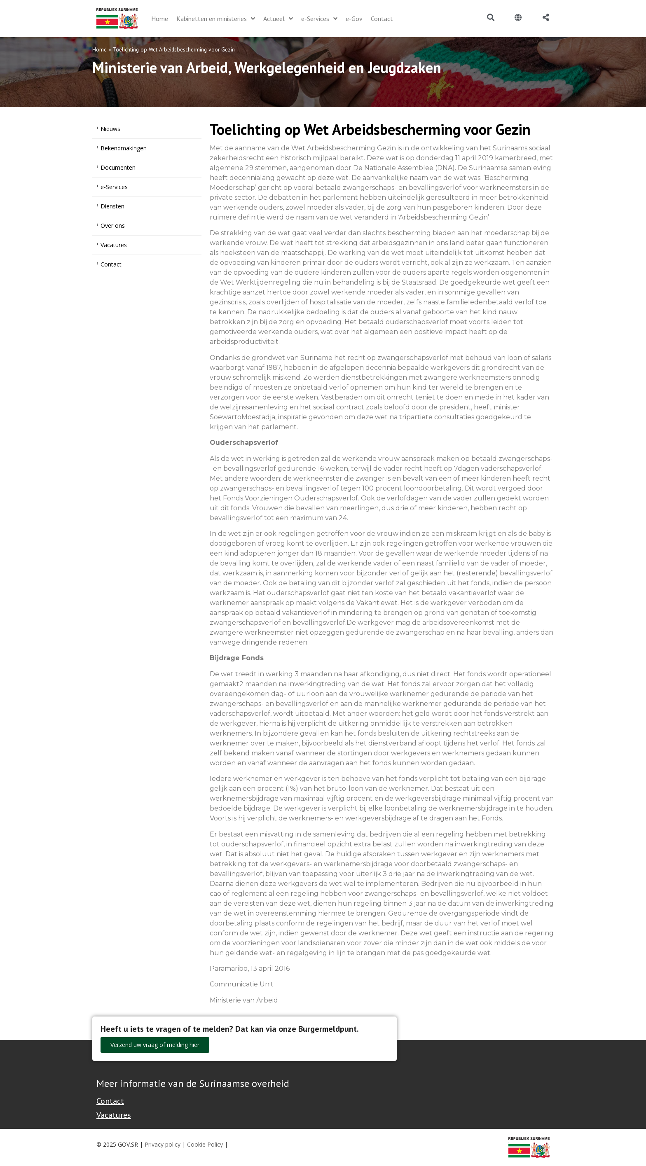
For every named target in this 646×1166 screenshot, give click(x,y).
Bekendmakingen (124, 148)
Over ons (113, 225)
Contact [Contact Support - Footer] (110, 1101)
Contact (111, 264)
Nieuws (110, 129)
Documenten (118, 167)
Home (99, 49)
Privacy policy (162, 1144)
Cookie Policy (205, 1144)
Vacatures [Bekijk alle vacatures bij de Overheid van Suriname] (113, 1115)
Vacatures (114, 245)
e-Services (114, 187)
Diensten (112, 206)
